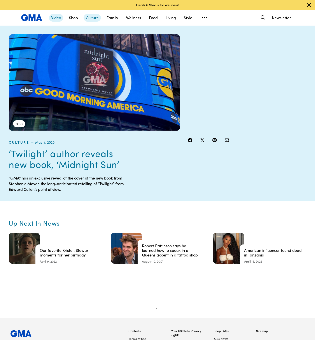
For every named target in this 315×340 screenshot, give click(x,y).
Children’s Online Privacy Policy (145, 297)
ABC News (221, 267)
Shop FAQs (221, 259)
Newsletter (281, 17)
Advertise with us (140, 306)
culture (197, 37)
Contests (134, 259)
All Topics (220, 291)
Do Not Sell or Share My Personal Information (144, 285)
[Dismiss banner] (309, 5)
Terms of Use (137, 267)
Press (175, 291)
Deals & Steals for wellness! (157, 4)
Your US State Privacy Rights (186, 261)
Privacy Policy (138, 275)
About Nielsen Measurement (181, 281)
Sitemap (262, 259)
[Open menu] (204, 18)
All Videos (220, 283)
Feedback (178, 298)
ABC (217, 275)
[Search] (262, 17)
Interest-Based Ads (184, 271)
